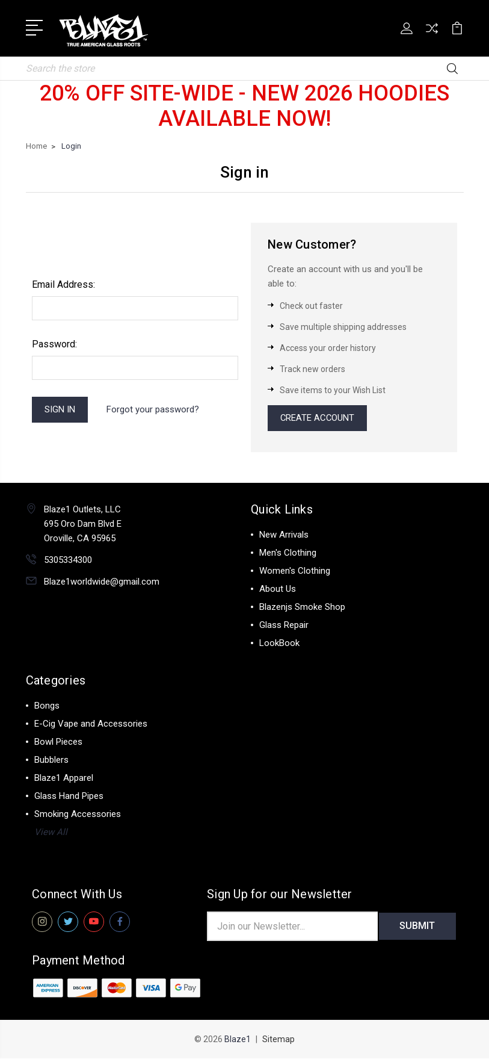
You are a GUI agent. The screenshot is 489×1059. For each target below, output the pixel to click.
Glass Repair (284, 625)
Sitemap (278, 1040)
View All (50, 832)
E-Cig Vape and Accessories (90, 724)
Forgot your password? (153, 409)
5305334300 (68, 560)
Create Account (318, 418)
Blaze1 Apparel (63, 778)
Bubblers (51, 760)
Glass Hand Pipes (68, 796)
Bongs (47, 706)
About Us (277, 589)
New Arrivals (284, 535)
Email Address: (63, 284)
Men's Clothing (287, 553)
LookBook (279, 643)
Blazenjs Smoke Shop (302, 607)
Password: (54, 344)
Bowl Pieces (58, 742)
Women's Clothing (294, 571)
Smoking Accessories (77, 814)
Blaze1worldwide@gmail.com (101, 582)
